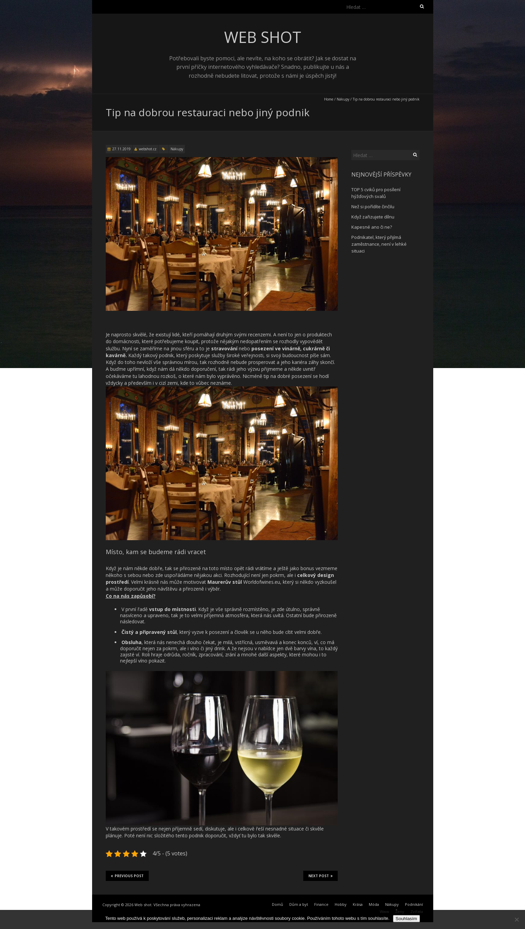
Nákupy (343, 99)
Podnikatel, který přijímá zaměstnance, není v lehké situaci (379, 244)
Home (328, 99)
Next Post (320, 875)
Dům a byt (298, 904)
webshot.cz (148, 149)
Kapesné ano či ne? (371, 227)
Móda (374, 904)
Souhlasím (406, 918)
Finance (321, 904)
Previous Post (127, 875)
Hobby (341, 904)
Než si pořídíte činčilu (372, 206)
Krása (358, 904)
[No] (516, 919)
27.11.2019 (121, 149)
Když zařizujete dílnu (372, 217)
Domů (277, 904)
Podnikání (414, 904)
